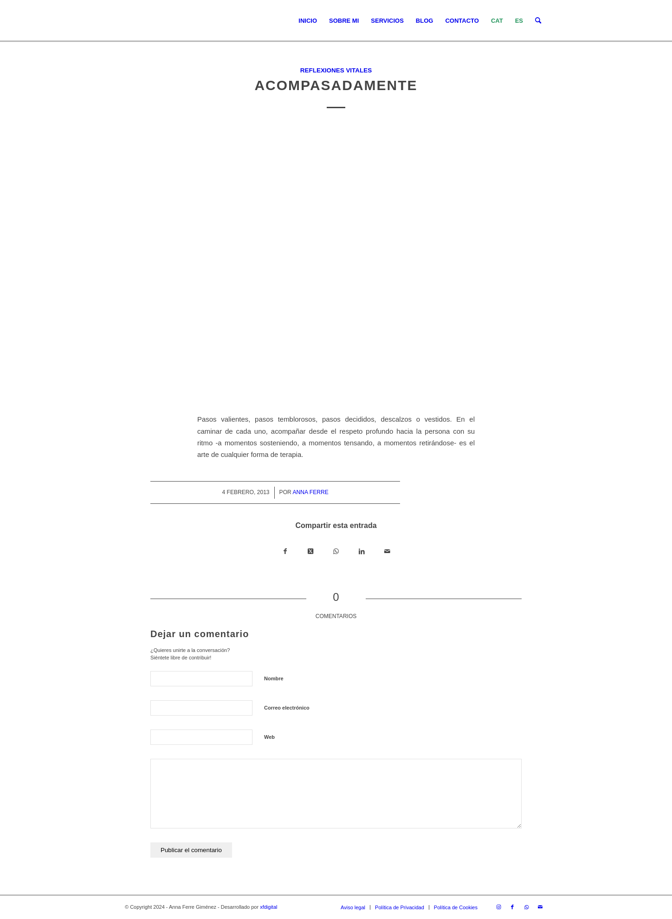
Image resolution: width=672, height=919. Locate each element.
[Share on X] (310, 551)
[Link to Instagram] (498, 907)
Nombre (274, 678)
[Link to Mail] (540, 907)
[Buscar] (538, 21)
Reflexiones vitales (336, 70)
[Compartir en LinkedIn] (362, 551)
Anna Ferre (310, 492)
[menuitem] (307, 21)
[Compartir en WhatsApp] (336, 551)
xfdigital (268, 907)
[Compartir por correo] (387, 551)
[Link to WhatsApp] (526, 907)
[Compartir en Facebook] (285, 551)
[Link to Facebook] (512, 907)
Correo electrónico (287, 707)
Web (269, 737)
